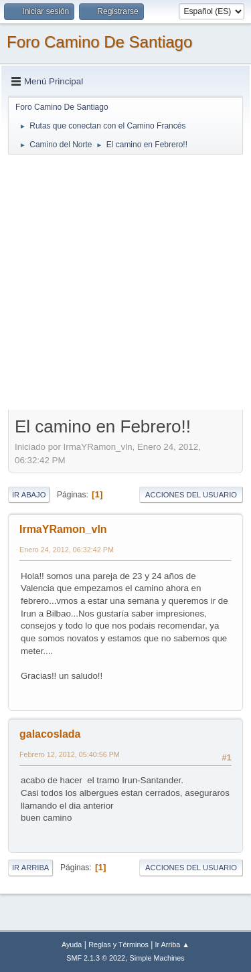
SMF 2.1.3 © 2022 (95, 958)
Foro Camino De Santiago (99, 42)
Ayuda (72, 945)
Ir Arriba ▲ (172, 945)
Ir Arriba (30, 868)
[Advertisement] (125, 281)
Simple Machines (157, 958)
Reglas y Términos (118, 945)
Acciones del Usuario (191, 495)
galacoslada (50, 734)
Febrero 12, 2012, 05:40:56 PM (69, 754)
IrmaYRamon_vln (63, 529)
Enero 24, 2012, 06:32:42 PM (66, 550)
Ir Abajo (29, 495)
